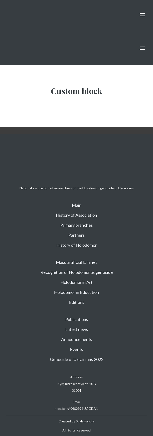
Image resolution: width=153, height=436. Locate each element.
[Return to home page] (18, 15)
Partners (76, 235)
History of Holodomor (76, 245)
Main (76, 205)
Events (76, 349)
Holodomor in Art (76, 282)
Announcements (76, 339)
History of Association (76, 215)
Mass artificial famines (76, 262)
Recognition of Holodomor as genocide (76, 272)
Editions (76, 302)
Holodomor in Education (76, 292)
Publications (76, 319)
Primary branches (76, 225)
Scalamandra (85, 421)
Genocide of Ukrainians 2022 (76, 359)
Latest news (76, 329)
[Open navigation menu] (142, 15)
